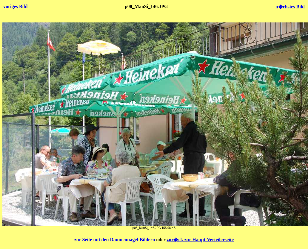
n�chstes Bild (290, 6)
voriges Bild (15, 6)
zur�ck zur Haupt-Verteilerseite (200, 239)
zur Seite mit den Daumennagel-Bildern (115, 239)
